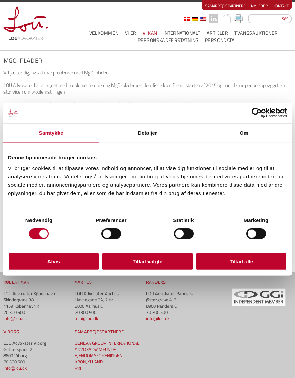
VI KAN (150, 32)
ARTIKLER (217, 32)
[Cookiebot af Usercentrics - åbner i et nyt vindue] (256, 112)
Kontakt (281, 5)
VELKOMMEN (104, 32)
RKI (78, 367)
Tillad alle (241, 261)
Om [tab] (244, 132)
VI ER (130, 32)
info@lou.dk (15, 318)
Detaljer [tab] (147, 132)
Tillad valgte (147, 261)
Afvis (53, 261)
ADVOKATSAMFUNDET (96, 349)
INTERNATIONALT (181, 32)
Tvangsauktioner (256, 32)
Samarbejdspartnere (225, 5)
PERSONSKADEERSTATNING (168, 40)
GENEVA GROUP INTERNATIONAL (107, 343)
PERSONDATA (219, 40)
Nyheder (259, 5)
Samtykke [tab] (51, 132)
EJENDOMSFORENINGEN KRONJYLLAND (99, 358)
